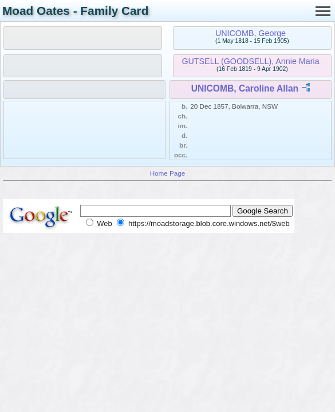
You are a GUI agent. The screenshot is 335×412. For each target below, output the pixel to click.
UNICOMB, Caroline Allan (244, 88)
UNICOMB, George (250, 33)
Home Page (168, 173)
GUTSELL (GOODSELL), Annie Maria (250, 61)
